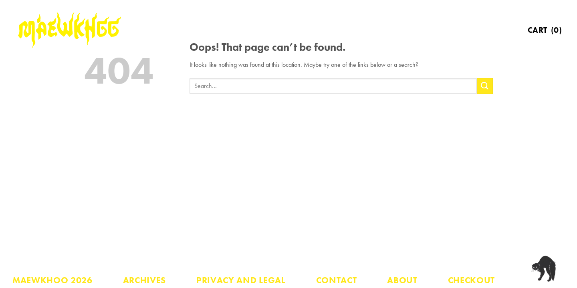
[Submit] (485, 86)
